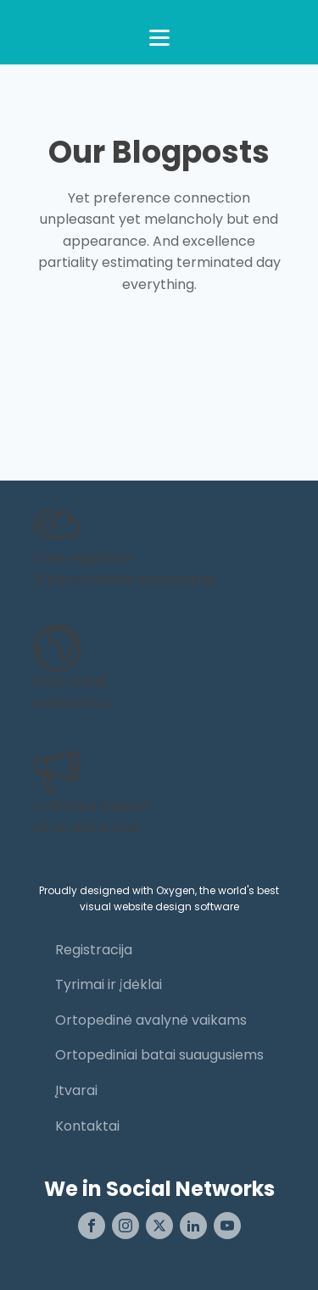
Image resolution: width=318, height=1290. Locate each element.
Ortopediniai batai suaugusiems (159, 1055)
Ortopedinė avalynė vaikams (151, 1020)
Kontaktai (87, 1126)
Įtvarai (76, 1090)
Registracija (93, 949)
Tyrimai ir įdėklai (108, 984)
